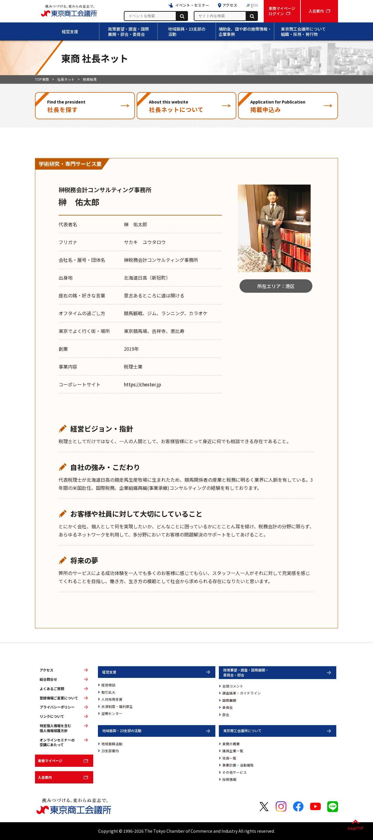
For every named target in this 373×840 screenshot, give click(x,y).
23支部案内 (110, 750)
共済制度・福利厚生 (117, 706)
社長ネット (66, 79)
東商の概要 (231, 743)
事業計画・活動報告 (238, 765)
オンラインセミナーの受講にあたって (57, 742)
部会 (225, 714)
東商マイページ (50, 760)
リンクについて (52, 716)
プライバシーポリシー (57, 707)
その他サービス (234, 772)
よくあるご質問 (52, 688)
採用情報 (229, 779)
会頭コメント (232, 686)
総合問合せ (48, 679)
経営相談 (108, 685)
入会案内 (45, 777)
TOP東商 (42, 79)
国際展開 (229, 700)
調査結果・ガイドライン (241, 693)
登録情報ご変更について (59, 698)
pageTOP (355, 828)
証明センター (111, 713)
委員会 (227, 707)
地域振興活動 (111, 743)
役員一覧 (229, 758)
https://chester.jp (142, 384)
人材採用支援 (111, 699)
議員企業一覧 (232, 750)
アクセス (46, 670)
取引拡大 (108, 692)
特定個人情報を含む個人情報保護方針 (55, 728)
